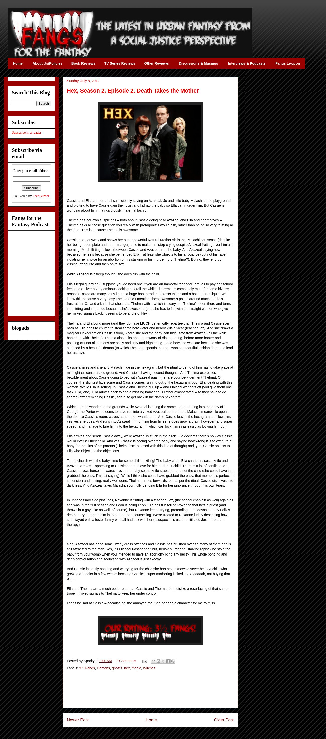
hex (127, 668)
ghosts (117, 668)
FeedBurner (41, 196)
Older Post (224, 720)
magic (136, 668)
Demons (103, 668)
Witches (149, 668)
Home (151, 720)
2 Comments (126, 661)
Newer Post (78, 720)
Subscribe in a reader (26, 132)
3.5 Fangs (87, 668)
